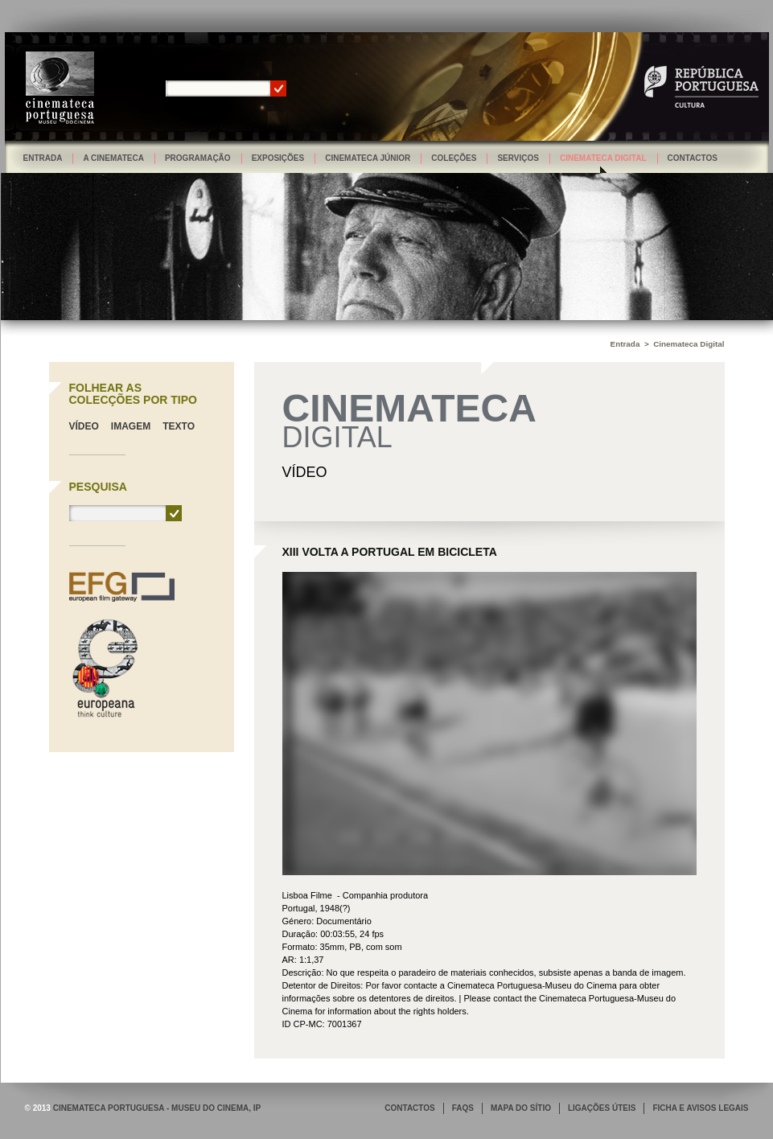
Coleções (453, 158)
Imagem (130, 426)
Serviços (518, 158)
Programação (198, 158)
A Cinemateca (113, 158)
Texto (178, 426)
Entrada (43, 158)
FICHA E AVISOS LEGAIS (700, 1108)
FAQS (463, 1108)
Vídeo (84, 426)
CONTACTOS (409, 1108)
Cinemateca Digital (603, 158)
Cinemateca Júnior (367, 158)
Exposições (278, 158)
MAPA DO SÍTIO (521, 1108)
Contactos (692, 158)
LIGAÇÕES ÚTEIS (601, 1108)
